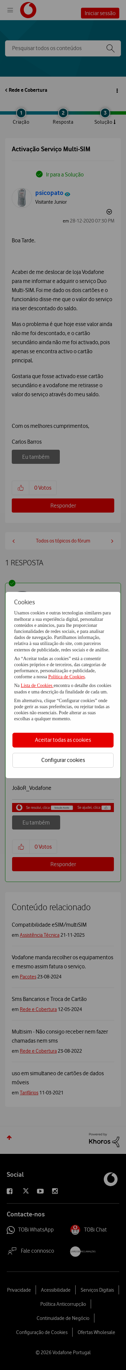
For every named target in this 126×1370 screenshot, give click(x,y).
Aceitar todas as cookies (63, 739)
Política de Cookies (66, 676)
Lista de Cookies (37, 685)
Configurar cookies (63, 760)
